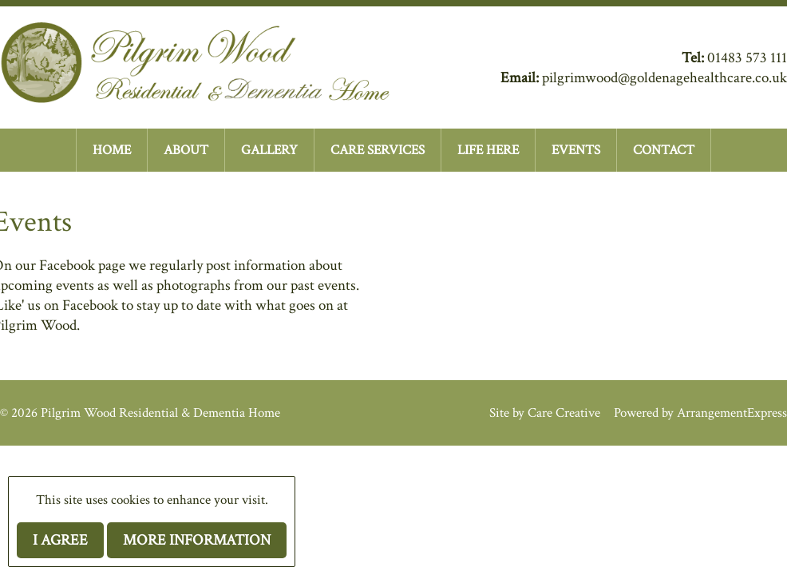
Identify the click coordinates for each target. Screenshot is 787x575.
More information (197, 540)
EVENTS (576, 150)
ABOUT (186, 150)
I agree (60, 540)
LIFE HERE (488, 150)
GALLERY (269, 150)
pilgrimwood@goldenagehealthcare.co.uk (664, 78)
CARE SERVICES (377, 150)
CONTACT (663, 150)
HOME (112, 150)
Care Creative (564, 413)
